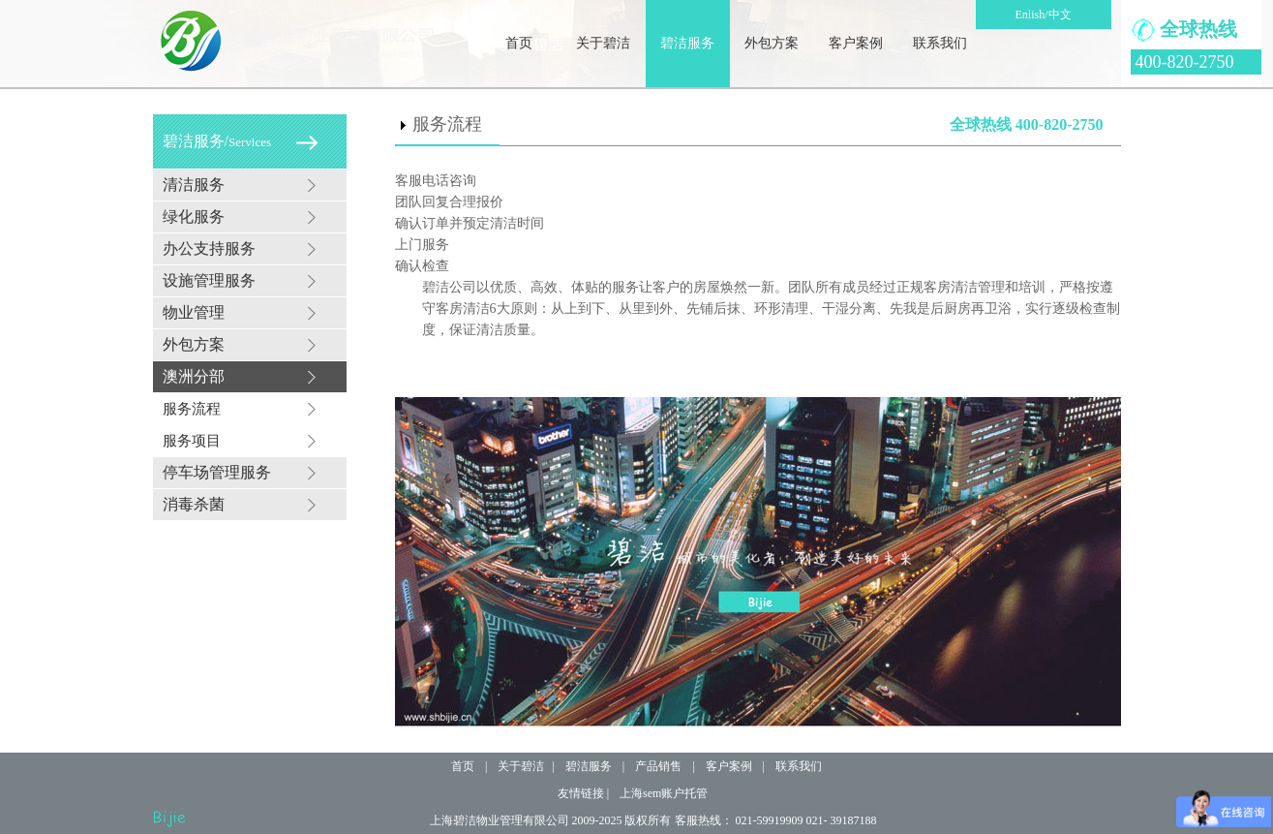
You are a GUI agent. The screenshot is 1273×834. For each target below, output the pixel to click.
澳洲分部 (194, 376)
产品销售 (658, 766)
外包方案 (771, 43)
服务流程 (192, 409)
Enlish (1030, 14)
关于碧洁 (603, 43)
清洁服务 (194, 184)
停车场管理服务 (217, 472)
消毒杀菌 (194, 504)
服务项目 (192, 440)
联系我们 (940, 43)
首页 (518, 43)
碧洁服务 (687, 43)
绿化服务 (194, 216)
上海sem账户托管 (664, 793)
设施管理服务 (209, 280)
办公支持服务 (209, 248)
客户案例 (856, 43)
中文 (1060, 14)
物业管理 (194, 312)
